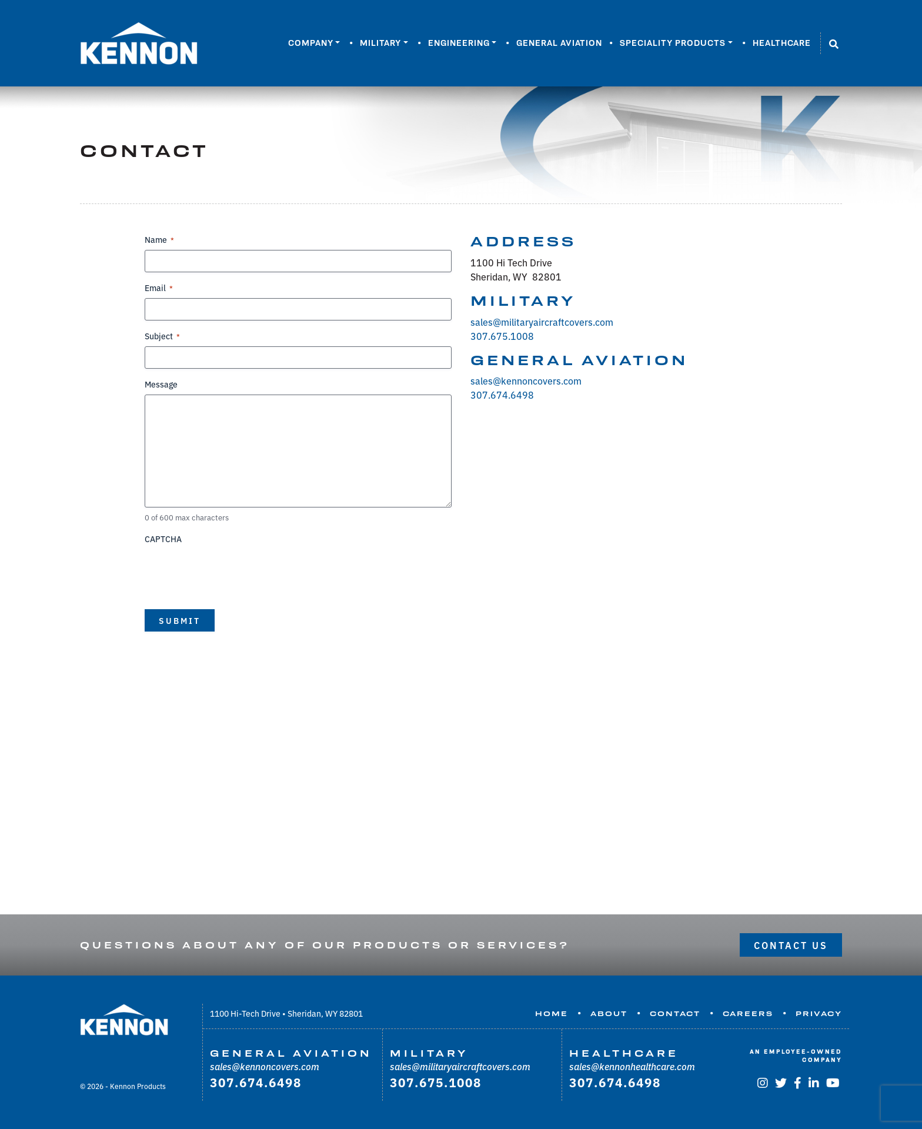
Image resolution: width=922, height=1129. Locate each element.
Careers (748, 1014)
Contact (675, 1014)
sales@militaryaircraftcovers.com (541, 321)
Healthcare (782, 43)
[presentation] (234, 572)
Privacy (819, 1014)
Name (159, 239)
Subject (162, 336)
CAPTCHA (163, 539)
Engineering (459, 43)
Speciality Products (673, 43)
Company (310, 43)
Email (159, 287)
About (608, 1014)
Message (161, 384)
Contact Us (791, 944)
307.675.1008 (502, 335)
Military (380, 43)
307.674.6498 (502, 394)
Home (551, 1014)
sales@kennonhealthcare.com (632, 1066)
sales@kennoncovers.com (526, 380)
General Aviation (559, 43)
